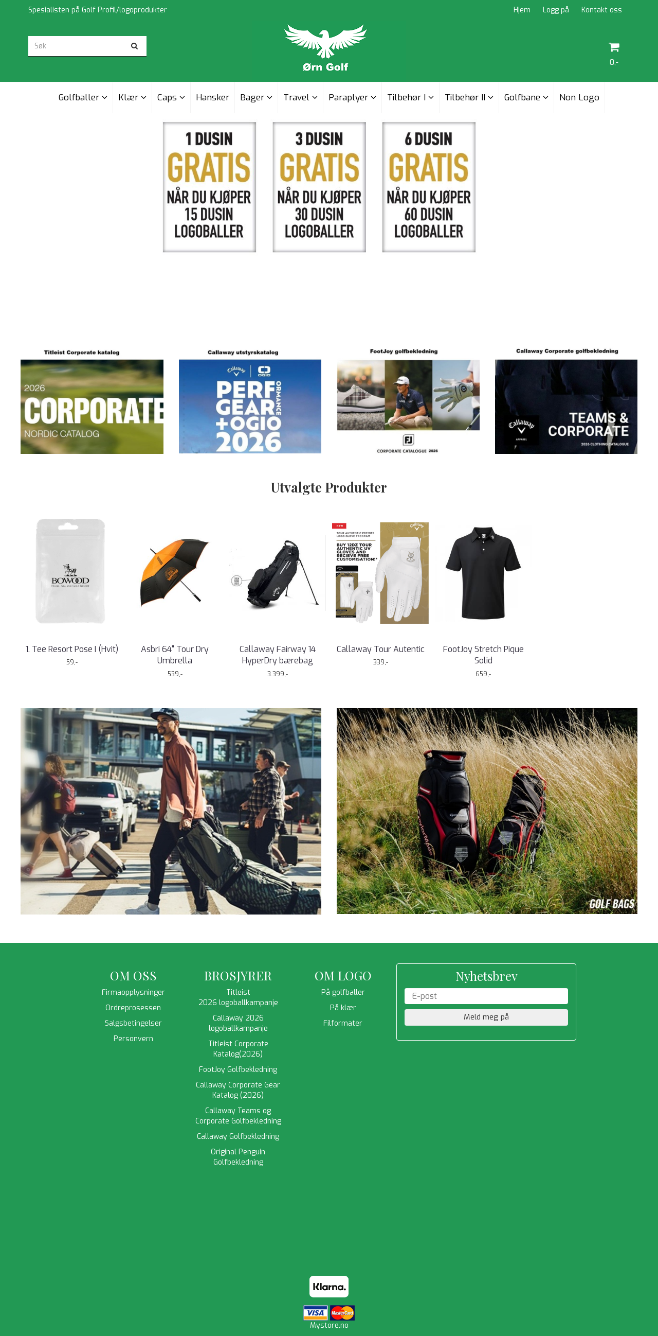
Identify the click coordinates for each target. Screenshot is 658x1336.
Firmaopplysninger (133, 992)
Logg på (556, 10)
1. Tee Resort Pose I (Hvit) (72, 649)
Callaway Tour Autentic (381, 649)
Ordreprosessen (133, 1008)
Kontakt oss (601, 10)
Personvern (133, 1039)
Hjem (522, 10)
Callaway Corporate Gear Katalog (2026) (238, 1090)
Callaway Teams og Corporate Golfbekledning (238, 1116)
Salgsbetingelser (133, 1023)
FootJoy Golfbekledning (238, 1070)
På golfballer (343, 992)
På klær (343, 1008)
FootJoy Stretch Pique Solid (483, 655)
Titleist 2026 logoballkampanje (238, 998)
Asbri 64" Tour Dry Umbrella (175, 655)
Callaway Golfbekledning (238, 1136)
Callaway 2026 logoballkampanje (238, 1023)
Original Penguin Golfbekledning (238, 1157)
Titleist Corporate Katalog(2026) (238, 1049)
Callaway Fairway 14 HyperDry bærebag (278, 655)
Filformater (342, 1023)
